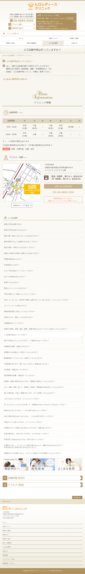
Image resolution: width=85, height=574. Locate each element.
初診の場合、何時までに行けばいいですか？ (19, 247)
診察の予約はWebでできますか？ (15, 230)
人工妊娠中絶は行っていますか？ (15, 335)
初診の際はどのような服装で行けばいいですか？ (21, 241)
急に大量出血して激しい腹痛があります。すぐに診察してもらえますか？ (29, 393)
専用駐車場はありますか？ (13, 259)
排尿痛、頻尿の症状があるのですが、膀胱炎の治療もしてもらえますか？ (29, 381)
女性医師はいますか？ (11, 265)
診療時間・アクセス (8, 563)
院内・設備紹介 (7, 543)
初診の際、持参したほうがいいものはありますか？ (22, 236)
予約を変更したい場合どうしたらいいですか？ (20, 294)
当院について (7, 526)
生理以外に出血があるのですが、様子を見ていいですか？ (24, 439)
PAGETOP (77, 497)
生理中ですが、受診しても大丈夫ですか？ (18, 317)
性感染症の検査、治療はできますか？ (17, 346)
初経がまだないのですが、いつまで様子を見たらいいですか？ (25, 410)
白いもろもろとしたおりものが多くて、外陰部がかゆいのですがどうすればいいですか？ (35, 404)
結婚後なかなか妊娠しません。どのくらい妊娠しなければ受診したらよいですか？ (32, 453)
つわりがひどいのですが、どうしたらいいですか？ (22, 399)
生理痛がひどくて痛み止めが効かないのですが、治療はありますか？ (28, 428)
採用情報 (5, 555)
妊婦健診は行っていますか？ (14, 323)
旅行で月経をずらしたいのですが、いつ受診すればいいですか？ (26, 340)
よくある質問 (12, 218)
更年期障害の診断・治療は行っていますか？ (19, 375)
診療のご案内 (7, 530)
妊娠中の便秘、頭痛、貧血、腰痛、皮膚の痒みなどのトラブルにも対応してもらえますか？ (36, 329)
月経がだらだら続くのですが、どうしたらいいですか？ (23, 422)
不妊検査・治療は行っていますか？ (16, 369)
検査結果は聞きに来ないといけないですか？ (19, 311)
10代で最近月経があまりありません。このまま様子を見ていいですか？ (29, 416)
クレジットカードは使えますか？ (15, 305)
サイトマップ (7, 501)
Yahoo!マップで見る (21, 205)
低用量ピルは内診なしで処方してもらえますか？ (21, 352)
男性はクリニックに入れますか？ (15, 288)
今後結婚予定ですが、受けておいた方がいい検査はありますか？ (26, 364)
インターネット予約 (8, 559)
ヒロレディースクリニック (42, 570)
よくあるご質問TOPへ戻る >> (15, 79)
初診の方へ (6, 534)
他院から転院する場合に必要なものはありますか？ (22, 253)
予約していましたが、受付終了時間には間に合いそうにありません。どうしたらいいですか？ (36, 300)
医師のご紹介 (7, 539)
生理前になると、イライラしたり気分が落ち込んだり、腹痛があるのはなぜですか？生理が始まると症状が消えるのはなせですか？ (33, 446)
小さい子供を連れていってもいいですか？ (18, 271)
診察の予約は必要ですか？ (13, 224)
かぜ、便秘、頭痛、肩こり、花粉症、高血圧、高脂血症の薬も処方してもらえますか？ (34, 387)
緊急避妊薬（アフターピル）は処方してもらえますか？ (23, 358)
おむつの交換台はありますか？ (15, 276)
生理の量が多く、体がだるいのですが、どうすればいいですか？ (26, 434)
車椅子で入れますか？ (11, 282)
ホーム (5, 522)
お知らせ (5, 551)
